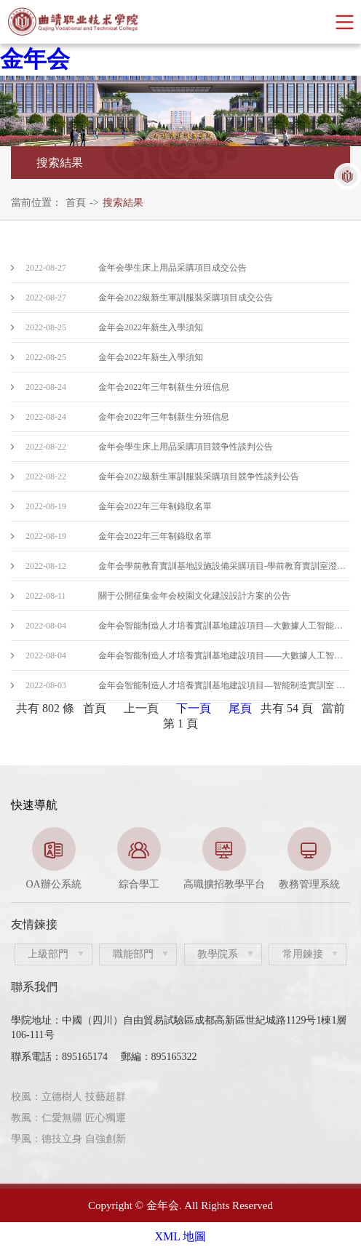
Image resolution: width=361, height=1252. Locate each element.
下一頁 (193, 708)
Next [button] (343, 859)
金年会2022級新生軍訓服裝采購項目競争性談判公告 (198, 476)
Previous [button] (18, 859)
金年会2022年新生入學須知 (150, 327)
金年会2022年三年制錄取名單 (155, 506)
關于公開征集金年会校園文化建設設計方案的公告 (194, 596)
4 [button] (213, 884)
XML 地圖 (181, 1236)
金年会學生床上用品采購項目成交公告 (172, 268)
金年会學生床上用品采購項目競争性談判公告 (185, 447)
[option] (53, 859)
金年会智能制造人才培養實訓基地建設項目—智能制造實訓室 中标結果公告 (224, 685)
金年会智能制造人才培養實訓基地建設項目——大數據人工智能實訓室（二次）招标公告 (224, 655)
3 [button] (191, 884)
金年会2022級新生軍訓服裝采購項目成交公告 (185, 297)
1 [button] (147, 884)
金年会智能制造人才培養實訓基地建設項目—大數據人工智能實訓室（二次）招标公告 (224, 626)
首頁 (76, 202)
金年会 (35, 59)
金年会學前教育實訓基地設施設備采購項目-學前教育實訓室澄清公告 (224, 566)
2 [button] (169, 884)
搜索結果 (123, 202)
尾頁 (240, 708)
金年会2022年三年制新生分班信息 (163, 387)
